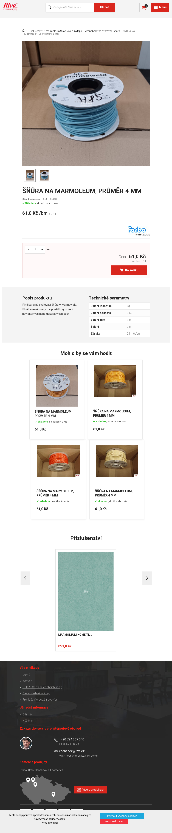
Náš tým (27, 720)
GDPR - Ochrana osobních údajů (42, 687)
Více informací (50, 822)
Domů (26, 674)
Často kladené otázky (36, 693)
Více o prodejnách (94, 789)
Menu (163, 7)
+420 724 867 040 (71, 739)
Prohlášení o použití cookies (40, 699)
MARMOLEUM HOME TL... (75, 634)
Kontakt (27, 680)
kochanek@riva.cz (72, 751)
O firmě (27, 714)
